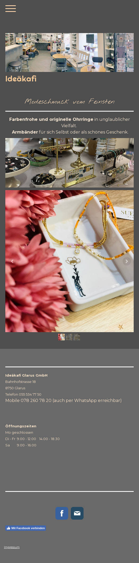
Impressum (12, 547)
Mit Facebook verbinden (25, 528)
